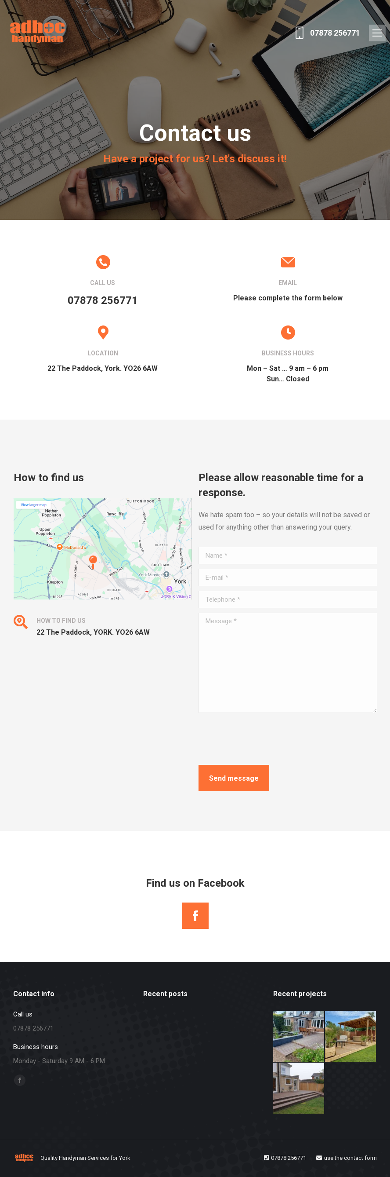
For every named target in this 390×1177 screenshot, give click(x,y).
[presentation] (265, 739)
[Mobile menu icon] (377, 33)
